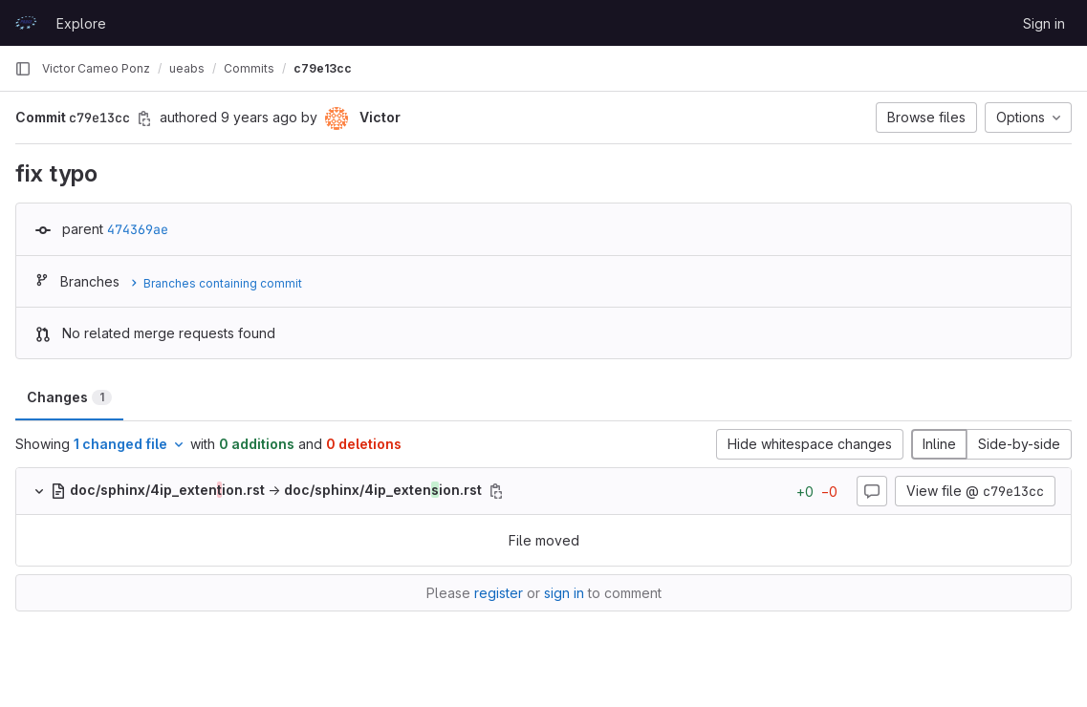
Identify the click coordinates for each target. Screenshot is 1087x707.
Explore (81, 23)
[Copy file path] (496, 491)
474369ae (137, 229)
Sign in (1044, 23)
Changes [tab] (69, 397)
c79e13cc (322, 68)
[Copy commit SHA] (144, 118)
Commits (249, 68)
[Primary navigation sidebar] (23, 69)
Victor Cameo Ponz (96, 68)
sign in (564, 593)
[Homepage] (26, 23)
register (498, 593)
